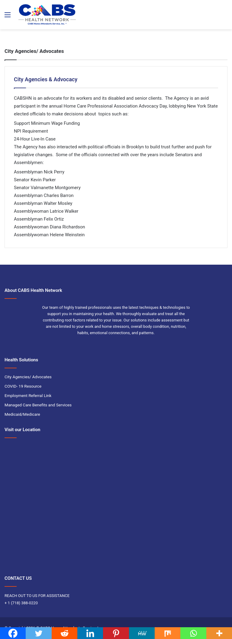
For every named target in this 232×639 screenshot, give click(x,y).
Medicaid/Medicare (22, 414)
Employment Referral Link (28, 395)
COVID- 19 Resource (23, 386)
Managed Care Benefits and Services (38, 404)
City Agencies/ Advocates (28, 376)
